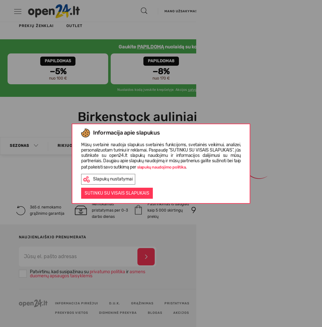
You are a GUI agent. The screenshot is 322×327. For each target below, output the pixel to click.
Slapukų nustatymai (108, 179)
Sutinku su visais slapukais (117, 193)
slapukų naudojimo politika (161, 167)
